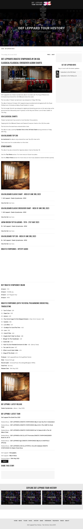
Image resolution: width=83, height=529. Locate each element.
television (43, 15)
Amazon (3, 289)
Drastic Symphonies (6, 408)
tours (25, 520)
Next (53, 54)
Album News (9, 157)
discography (43, 9)
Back (4, 461)
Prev (48, 54)
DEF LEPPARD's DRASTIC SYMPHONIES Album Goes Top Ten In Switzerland (32, 422)
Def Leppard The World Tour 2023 (10, 417)
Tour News (9, 154)
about (67, 520)
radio (43, 17)
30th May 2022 (15, 458)
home (2, 48)
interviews (43, 14)
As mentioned (5, 139)
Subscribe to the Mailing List (69, 76)
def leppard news (9, 48)
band (43, 12)
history (36, 520)
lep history (43, 11)
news (43, 6)
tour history (43, 8)
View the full (4, 203)
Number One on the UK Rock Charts (26, 129)
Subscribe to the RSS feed (68, 72)
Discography (12, 453)
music (30, 520)
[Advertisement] (28, 475)
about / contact (43, 18)
